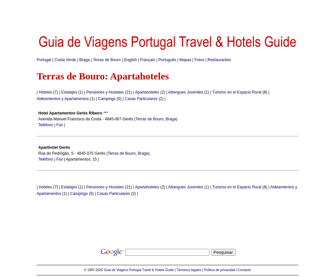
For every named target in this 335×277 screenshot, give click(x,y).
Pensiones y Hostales (105, 92)
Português (167, 60)
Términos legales (189, 270)
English (130, 60)
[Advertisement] (167, 14)
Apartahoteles (147, 92)
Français (147, 60)
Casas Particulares (141, 98)
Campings (106, 98)
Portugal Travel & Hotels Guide (151, 270)
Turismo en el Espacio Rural (236, 92)
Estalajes (69, 92)
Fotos (199, 60)
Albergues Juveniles (185, 92)
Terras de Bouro (107, 60)
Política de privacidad (219, 270)
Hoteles (45, 92)
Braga (84, 60)
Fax (59, 125)
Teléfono (45, 125)
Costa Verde (65, 60)
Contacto (244, 270)
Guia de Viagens (116, 270)
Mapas (185, 60)
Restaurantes (219, 60)
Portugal (44, 60)
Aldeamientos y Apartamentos (63, 98)
